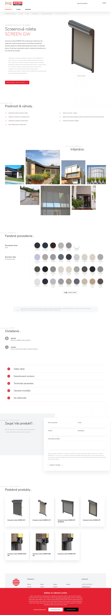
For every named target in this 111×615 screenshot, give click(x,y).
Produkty (8, 9)
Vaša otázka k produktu (54, 442)
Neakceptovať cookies (55, 609)
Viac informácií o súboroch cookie (62, 597)
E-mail (80, 426)
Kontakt (28, 9)
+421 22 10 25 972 (82, 3)
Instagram (99, 3)
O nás (18, 9)
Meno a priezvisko (53, 426)
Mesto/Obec (81, 434)
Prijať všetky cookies (71, 609)
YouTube (94, 3)
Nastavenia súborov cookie (40, 609)
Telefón (50, 434)
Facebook (90, 3)
